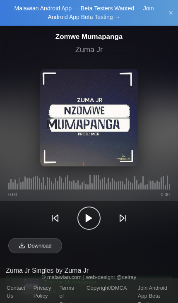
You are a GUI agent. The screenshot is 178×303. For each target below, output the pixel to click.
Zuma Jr (89, 50)
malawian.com (64, 277)
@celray (126, 277)
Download (35, 245)
